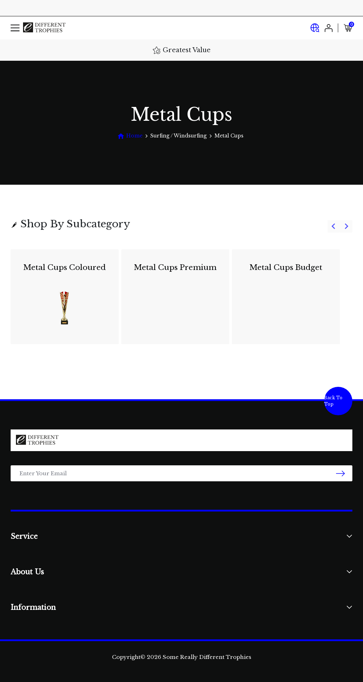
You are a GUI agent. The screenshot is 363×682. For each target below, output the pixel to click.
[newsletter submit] (340, 473)
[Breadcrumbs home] (130, 136)
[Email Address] (181, 473)
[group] (181, 301)
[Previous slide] (334, 226)
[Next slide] (346, 226)
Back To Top (333, 401)
